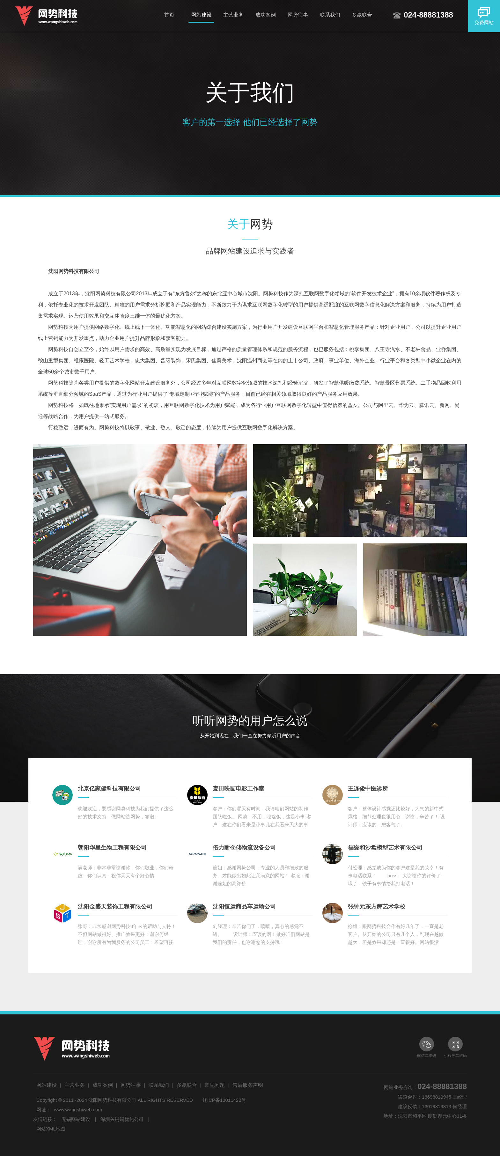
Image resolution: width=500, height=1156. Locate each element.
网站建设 (201, 15)
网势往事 (298, 15)
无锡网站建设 (76, 1119)
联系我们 (330, 15)
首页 (169, 15)
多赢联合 (362, 15)
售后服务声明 (247, 1085)
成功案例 (265, 15)
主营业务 (233, 15)
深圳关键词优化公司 (121, 1119)
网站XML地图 (50, 1128)
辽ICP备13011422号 (224, 1100)
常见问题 (214, 1085)
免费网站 (484, 15)
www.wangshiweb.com (78, 1109)
